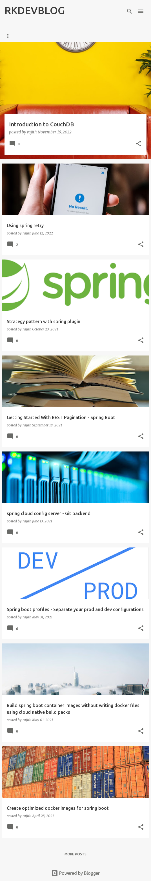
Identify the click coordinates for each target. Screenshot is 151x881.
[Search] (129, 11)
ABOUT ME (37, 36)
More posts (75, 854)
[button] (138, 144)
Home (10, 36)
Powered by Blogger (75, 873)
